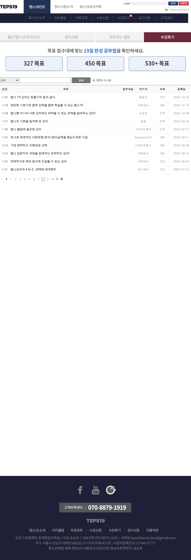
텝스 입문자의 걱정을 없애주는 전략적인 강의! (40, 153)
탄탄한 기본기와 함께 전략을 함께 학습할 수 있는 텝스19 (47, 105)
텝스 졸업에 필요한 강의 (26, 129)
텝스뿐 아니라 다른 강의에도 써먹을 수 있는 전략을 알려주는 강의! (53, 113)
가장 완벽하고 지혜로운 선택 (29, 145)
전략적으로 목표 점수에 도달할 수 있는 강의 (39, 161)
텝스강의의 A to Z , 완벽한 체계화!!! (33, 169)
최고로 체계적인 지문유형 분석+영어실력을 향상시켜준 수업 (49, 137)
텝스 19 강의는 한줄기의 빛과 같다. (33, 97)
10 (52, 179)
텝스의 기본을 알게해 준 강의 (29, 121)
